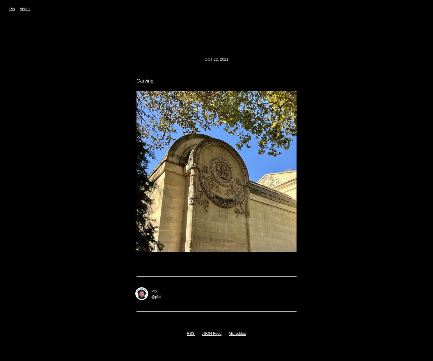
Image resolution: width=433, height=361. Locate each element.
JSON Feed (211, 333)
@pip (156, 297)
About (25, 9)
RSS (191, 333)
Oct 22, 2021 (216, 59)
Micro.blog (237, 333)
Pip (12, 9)
